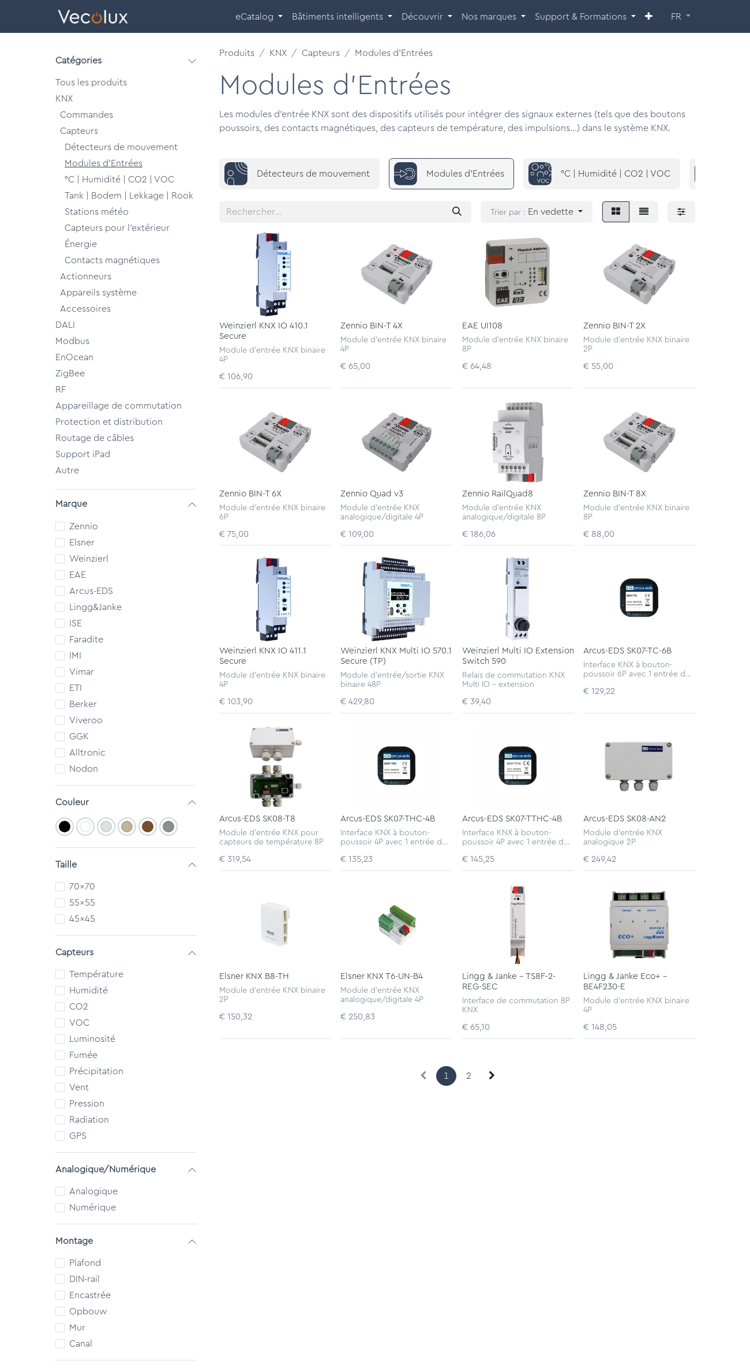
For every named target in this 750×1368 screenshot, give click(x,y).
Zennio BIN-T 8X (614, 493)
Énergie (81, 244)
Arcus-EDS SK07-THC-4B (387, 818)
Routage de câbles (94, 438)
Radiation (89, 1119)
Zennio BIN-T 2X (614, 325)
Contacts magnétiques (112, 260)
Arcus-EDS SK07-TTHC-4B (512, 818)
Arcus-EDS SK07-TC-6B (627, 650)
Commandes (86, 114)
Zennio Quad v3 (371, 493)
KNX (64, 98)
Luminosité (92, 1039)
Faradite (86, 639)
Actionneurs (85, 276)
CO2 (78, 1006)
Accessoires (85, 308)
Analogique (93, 1191)
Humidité (88, 990)
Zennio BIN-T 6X (250, 493)
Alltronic (87, 752)
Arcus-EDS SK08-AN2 (624, 818)
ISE (75, 623)
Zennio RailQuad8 (497, 493)
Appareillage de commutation (118, 405)
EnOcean (74, 357)
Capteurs (79, 131)
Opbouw (88, 1311)
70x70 (82, 886)
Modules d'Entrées (103, 163)
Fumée (83, 1055)
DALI (65, 325)
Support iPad (82, 454)
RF (60, 389)
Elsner (82, 542)
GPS (78, 1136)
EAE (77, 575)
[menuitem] (259, 16)
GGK (79, 736)
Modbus (72, 341)
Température (96, 974)
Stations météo (97, 211)
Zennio (83, 526)
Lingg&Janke (95, 607)
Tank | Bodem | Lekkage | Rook (129, 195)
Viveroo (86, 720)
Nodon (83, 768)
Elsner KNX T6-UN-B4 (381, 975)
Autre (67, 470)
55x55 (82, 902)
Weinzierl (88, 558)
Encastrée (90, 1295)
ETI (75, 688)
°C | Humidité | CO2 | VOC (119, 179)
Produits (236, 53)
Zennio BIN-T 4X (371, 325)
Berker (83, 704)
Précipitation (96, 1071)
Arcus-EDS (91, 591)
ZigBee (70, 373)
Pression (86, 1103)
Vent (79, 1087)
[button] (536, 212)
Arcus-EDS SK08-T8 (257, 818)
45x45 (82, 919)
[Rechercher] (456, 212)
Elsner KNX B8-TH (254, 975)
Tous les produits (91, 82)
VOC (79, 1022)
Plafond (85, 1263)
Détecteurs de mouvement (121, 147)
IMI (75, 655)
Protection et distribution (109, 422)
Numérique (92, 1207)
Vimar (81, 671)
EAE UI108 (482, 325)
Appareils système (98, 292)
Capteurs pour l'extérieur (117, 228)
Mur (77, 1327)
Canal (80, 1343)
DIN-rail (84, 1279)
